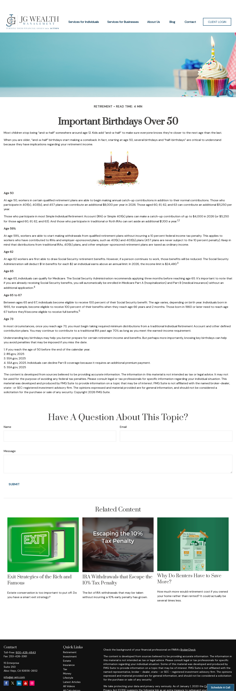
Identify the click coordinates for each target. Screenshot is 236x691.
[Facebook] (6, 672)
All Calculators (71, 679)
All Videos (69, 675)
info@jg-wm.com (14, 666)
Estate (67, 649)
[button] (83, 10)
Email (123, 416)
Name (7, 416)
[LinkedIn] (19, 672)
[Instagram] (32, 672)
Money (67, 662)
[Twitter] (12, 672)
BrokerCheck (188, 638)
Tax (65, 658)
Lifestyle (68, 666)
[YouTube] (25, 672)
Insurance (69, 654)
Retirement (70, 641)
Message (10, 440)
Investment (70, 645)
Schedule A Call (220, 687)
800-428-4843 (26, 641)
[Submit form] (14, 473)
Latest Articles (72, 671)
